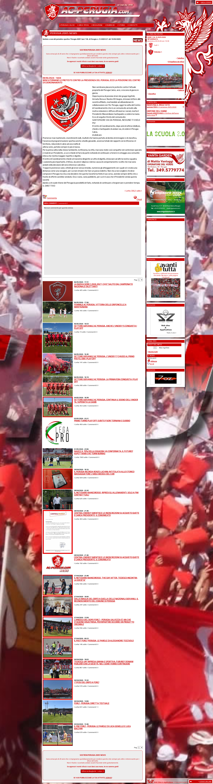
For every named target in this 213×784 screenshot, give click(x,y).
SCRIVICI (109, 73)
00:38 (152, 364)
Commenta (50, 198)
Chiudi (138, 199)
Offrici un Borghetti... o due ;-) (93, 66)
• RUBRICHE (110, 25)
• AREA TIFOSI (83, 25)
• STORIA (121, 25)
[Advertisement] (155, 237)
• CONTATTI (132, 25)
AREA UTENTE (206, 2)
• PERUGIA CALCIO (67, 25)
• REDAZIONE (97, 25)
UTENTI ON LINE (205, 782)
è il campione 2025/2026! (161, 107)
